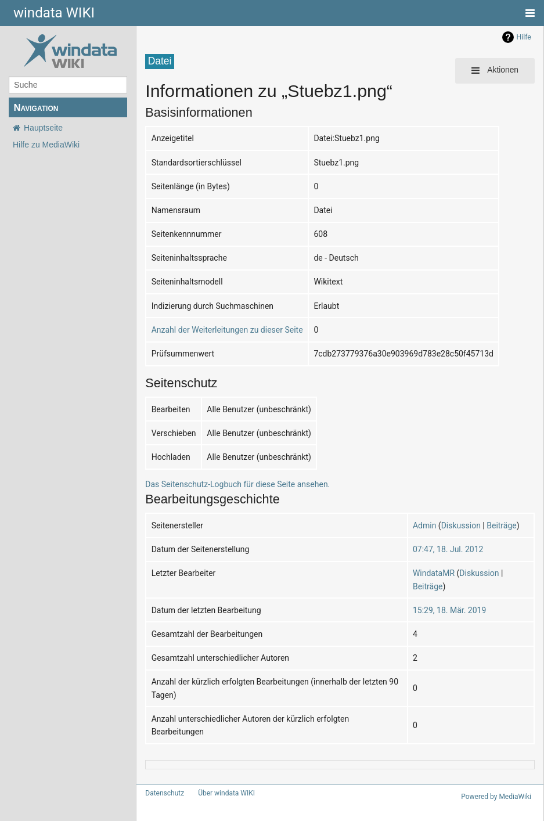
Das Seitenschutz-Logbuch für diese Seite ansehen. (237, 484)
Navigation (35, 107)
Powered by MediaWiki (496, 797)
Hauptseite (43, 127)
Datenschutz (164, 793)
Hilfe (524, 37)
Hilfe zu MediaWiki (46, 144)
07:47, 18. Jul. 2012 (448, 549)
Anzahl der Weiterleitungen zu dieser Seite (227, 329)
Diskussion (461, 525)
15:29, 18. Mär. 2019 (449, 610)
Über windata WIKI (226, 793)
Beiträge (502, 525)
